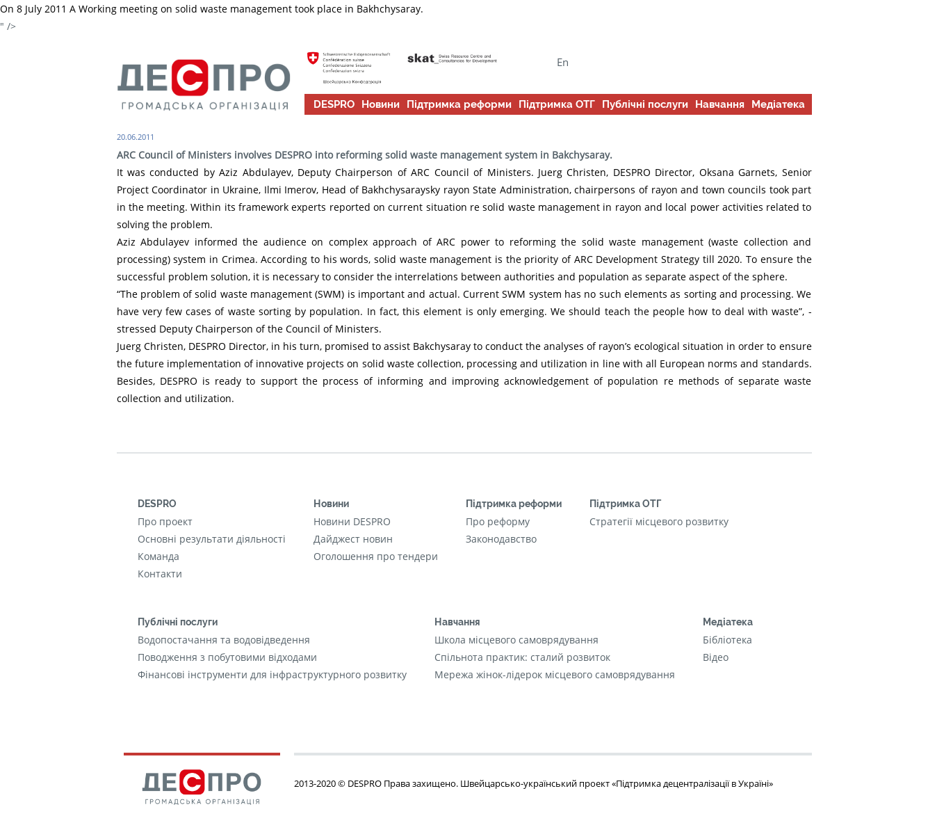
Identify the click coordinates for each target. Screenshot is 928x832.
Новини (380, 104)
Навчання (719, 104)
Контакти (160, 573)
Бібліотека (727, 639)
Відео (715, 657)
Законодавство (501, 538)
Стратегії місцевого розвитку (658, 521)
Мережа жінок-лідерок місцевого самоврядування (554, 674)
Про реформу (498, 521)
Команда (158, 556)
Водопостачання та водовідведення (224, 639)
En (563, 62)
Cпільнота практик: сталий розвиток (522, 657)
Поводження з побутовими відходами (227, 657)
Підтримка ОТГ (557, 104)
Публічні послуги (645, 104)
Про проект (165, 521)
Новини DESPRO (352, 521)
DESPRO (334, 104)
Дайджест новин (353, 538)
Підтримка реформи (459, 104)
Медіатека (778, 104)
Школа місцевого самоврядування (516, 639)
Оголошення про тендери (376, 556)
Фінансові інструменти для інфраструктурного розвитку (272, 674)
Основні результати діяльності (212, 538)
